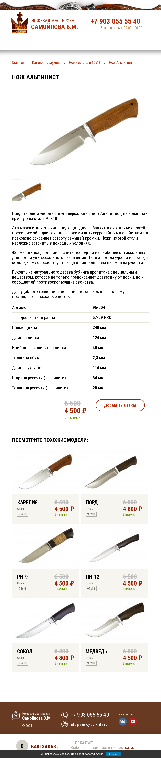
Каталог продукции (46, 62)
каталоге (133, 747)
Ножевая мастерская (55, 24)
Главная (18, 62)
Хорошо (113, 754)
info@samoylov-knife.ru (88, 724)
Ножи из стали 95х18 (85, 62)
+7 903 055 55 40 (115, 21)
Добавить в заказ (120, 405)
